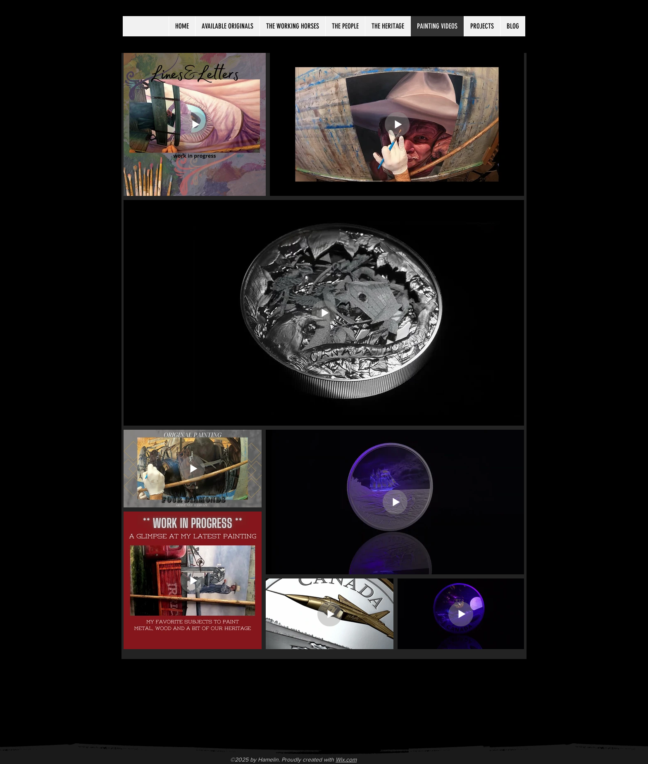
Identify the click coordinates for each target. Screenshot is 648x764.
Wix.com (346, 759)
